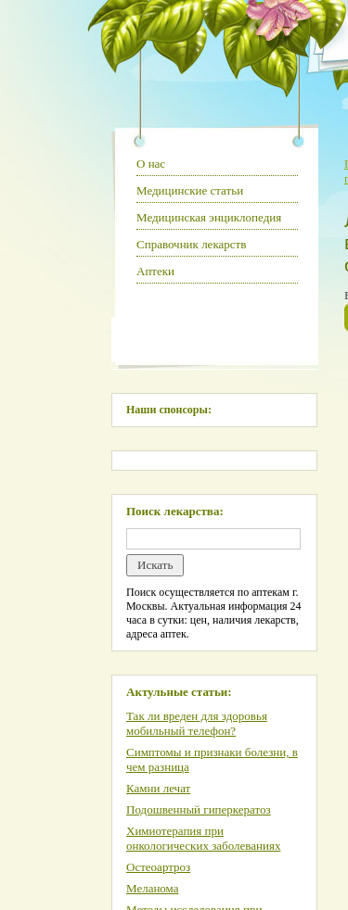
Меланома (152, 888)
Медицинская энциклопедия (208, 217)
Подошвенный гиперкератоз (198, 809)
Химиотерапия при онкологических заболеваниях (203, 838)
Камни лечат (158, 788)
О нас (150, 164)
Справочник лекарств (191, 244)
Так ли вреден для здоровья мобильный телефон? (196, 723)
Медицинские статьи (189, 190)
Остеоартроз (158, 867)
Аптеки (155, 271)
